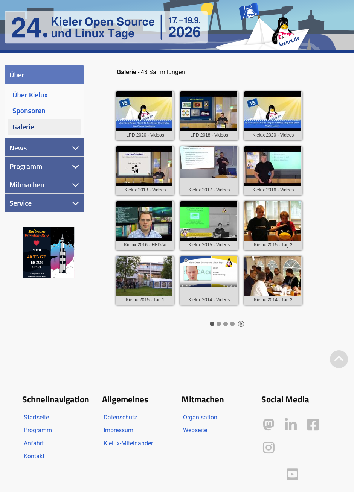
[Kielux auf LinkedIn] (291, 425)
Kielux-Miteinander (128, 443)
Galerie (23, 126)
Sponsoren (29, 110)
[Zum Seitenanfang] (339, 359)
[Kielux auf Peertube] (269, 473)
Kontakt (34, 456)
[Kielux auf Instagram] (269, 448)
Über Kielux (29, 94)
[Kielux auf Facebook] (313, 425)
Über (16, 74)
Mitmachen (26, 184)
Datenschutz (120, 417)
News (18, 147)
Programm (25, 166)
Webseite (195, 430)
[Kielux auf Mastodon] (269, 425)
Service (20, 202)
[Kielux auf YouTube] (292, 474)
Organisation (200, 417)
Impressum (118, 430)
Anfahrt (34, 443)
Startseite (36, 417)
